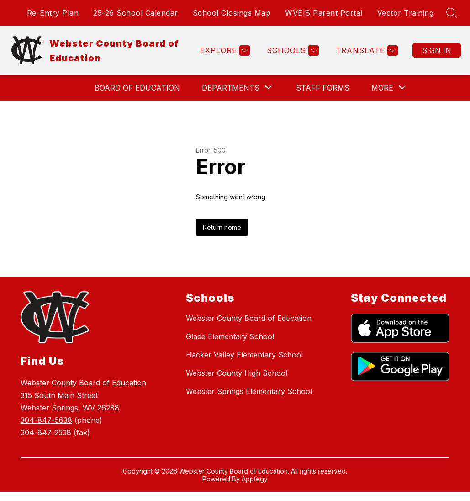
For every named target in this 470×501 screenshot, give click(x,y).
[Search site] (451, 12)
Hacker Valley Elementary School (244, 354)
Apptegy (255, 479)
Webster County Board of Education (249, 318)
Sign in (436, 50)
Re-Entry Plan (53, 12)
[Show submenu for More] (382, 87)
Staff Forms (322, 87)
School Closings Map (232, 12)
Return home (222, 227)
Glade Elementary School (230, 336)
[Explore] (224, 50)
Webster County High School (236, 373)
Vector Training (405, 12)
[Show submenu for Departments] (230, 87)
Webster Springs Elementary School (249, 391)
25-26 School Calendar (135, 12)
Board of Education (137, 87)
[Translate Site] (365, 50)
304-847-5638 (46, 420)
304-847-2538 (46, 432)
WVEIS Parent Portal (324, 12)
